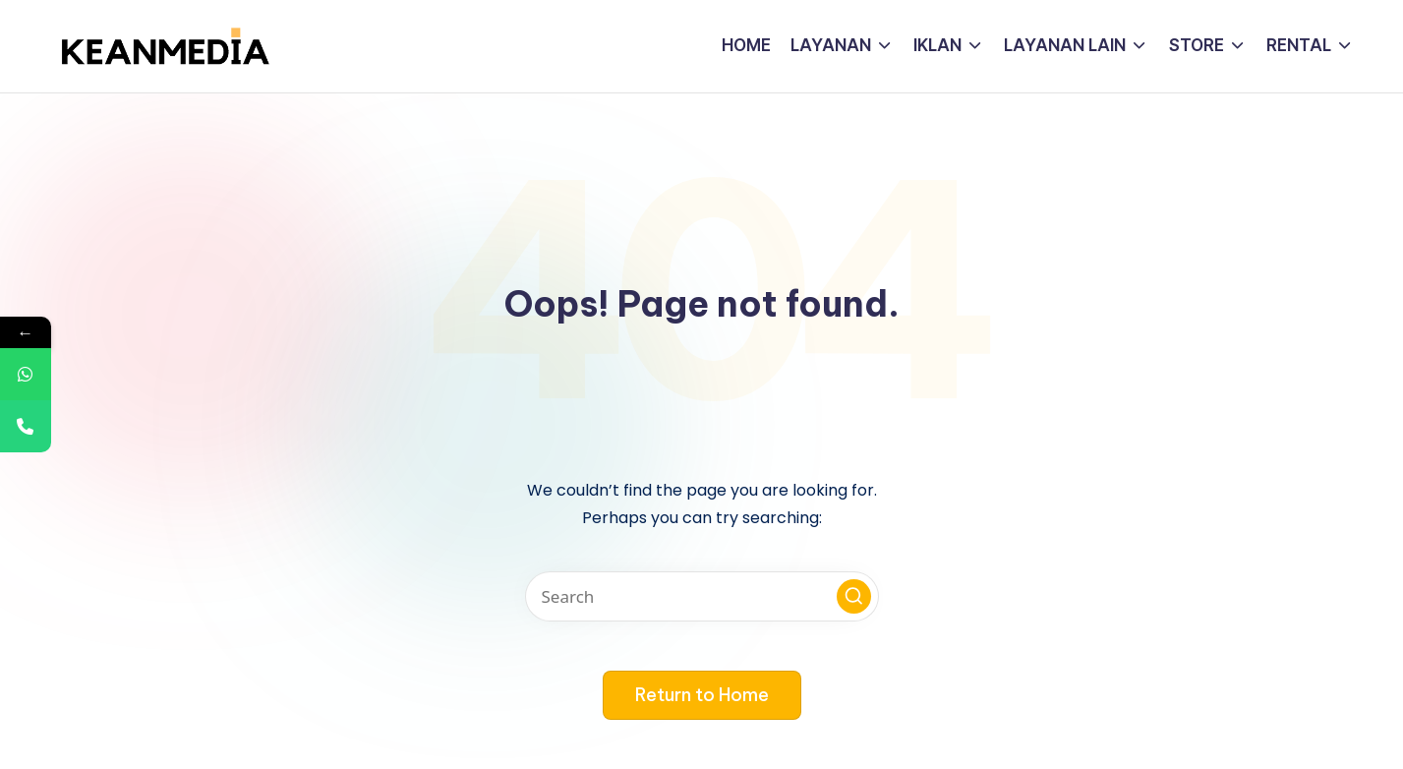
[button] (854, 596)
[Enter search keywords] (702, 596)
